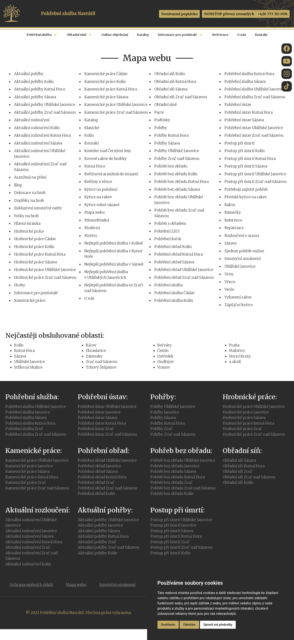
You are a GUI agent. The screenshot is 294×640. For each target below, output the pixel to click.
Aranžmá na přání (30, 177)
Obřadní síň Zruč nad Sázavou (180, 97)
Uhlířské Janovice (239, 266)
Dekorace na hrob (29, 192)
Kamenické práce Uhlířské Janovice (115, 104)
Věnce (229, 281)
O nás (89, 298)
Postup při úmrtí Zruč (170, 542)
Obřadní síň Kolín (169, 73)
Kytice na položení (100, 189)
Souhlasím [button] (168, 624)
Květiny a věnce (98, 181)
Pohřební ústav (237, 104)
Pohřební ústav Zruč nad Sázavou (253, 135)
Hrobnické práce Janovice (246, 412)
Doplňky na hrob (29, 200)
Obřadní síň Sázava (170, 89)
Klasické (91, 127)
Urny (229, 274)
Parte (159, 112)
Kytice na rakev (98, 197)
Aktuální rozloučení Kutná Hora (42, 135)
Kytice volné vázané (101, 204)
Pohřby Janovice (164, 412)
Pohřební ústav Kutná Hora (248, 112)
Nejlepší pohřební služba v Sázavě (113, 264)
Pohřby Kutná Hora (171, 135)
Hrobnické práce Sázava (35, 262)
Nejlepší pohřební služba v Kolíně (113, 243)
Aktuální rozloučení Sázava (38, 143)
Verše (229, 289)
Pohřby (160, 127)
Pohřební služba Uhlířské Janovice (254, 89)
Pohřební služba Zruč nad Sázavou (254, 97)
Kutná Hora (94, 166)
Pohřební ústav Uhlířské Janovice (253, 127)
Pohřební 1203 (166, 231)
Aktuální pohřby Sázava (35, 97)
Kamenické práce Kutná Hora (110, 89)
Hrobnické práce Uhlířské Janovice (45, 269)
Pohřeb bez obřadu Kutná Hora (181, 181)
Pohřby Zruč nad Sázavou (176, 158)
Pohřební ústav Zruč (96, 428)
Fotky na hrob (26, 215)
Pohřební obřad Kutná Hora (178, 254)
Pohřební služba (168, 285)
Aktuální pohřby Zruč (97, 542)
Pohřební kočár (168, 238)
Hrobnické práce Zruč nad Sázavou (45, 277)
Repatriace (234, 227)
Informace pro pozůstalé (36, 292)
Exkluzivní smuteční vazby (38, 208)
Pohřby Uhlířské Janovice (176, 150)
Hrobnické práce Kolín (34, 246)
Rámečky (232, 212)
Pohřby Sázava (167, 143)
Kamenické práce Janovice (29, 466)
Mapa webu (94, 212)
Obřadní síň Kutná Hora (175, 81)
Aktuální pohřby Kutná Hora (39, 89)
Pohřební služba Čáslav (174, 292)
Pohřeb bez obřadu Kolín (176, 174)
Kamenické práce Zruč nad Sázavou (116, 112)
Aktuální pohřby (28, 73)
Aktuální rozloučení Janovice (31, 530)
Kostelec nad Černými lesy (107, 150)
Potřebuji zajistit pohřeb (246, 189)
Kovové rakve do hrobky (105, 158)
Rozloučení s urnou (241, 235)
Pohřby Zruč (161, 428)
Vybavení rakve (238, 297)
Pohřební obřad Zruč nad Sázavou (184, 277)
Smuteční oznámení (242, 258)
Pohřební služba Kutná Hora (249, 73)
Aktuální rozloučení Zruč (27, 547)
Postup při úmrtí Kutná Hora (250, 158)
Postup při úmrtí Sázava (245, 166)
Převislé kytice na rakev (245, 197)
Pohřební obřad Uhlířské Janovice (183, 269)
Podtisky (162, 120)
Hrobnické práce (29, 231)
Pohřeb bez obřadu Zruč (171, 482)
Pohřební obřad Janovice (99, 466)
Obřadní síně (165, 104)
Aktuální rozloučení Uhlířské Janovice (31, 522)
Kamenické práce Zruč (25, 482)
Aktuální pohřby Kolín (34, 81)
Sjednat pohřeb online (244, 251)
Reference (233, 220)
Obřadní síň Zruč (237, 471)
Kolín (89, 135)
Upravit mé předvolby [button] (217, 624)
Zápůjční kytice (238, 304)
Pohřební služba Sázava (245, 81)
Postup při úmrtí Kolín (244, 150)
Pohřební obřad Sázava (174, 262)
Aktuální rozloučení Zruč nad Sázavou (31, 556)
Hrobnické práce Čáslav (35, 238)
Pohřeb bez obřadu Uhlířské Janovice (182, 460)
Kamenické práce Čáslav (105, 73)
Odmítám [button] (189, 624)
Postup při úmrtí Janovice (173, 525)
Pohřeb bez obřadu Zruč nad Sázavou (183, 488)
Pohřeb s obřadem (170, 223)
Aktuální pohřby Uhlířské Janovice (44, 104)
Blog (18, 185)
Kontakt (91, 143)
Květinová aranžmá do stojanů (111, 174)
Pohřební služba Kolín (173, 300)
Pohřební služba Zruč (24, 428)
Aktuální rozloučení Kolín (37, 127)
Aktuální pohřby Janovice (100, 525)
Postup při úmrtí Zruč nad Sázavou (255, 181)
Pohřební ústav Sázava (244, 120)
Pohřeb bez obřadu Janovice (174, 466)
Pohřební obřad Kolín (173, 246)
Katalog (91, 120)
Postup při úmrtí (239, 143)
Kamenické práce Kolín (105, 81)
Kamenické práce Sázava (106, 97)
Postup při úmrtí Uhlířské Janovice (255, 174)
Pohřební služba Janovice (27, 412)
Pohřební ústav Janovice (99, 412)
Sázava (230, 243)
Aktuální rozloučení (31, 120)
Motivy (90, 235)
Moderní (92, 227)
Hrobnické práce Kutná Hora (39, 254)
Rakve (229, 204)
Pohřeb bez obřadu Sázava (177, 189)
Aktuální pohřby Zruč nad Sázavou (45, 112)
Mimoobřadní (96, 220)
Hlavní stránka (27, 223)
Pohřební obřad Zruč (96, 482)
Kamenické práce (29, 300)
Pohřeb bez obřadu (170, 166)
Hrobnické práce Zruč (242, 428)
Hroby (19, 285)
